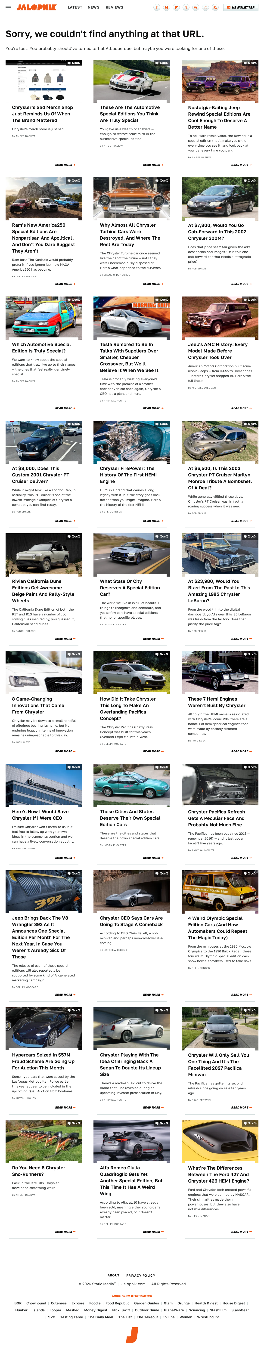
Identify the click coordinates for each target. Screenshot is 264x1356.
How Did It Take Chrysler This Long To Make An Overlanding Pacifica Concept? (128, 708)
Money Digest (95, 1310)
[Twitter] (186, 7)
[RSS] (215, 7)
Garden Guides (146, 1303)
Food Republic (117, 1303)
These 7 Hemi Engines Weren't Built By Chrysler (216, 702)
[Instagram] (205, 7)
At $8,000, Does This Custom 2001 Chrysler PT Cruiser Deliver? (40, 475)
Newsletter (241, 7)
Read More (63, 165)
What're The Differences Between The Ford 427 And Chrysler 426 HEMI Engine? (218, 1174)
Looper (55, 1310)
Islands (38, 1310)
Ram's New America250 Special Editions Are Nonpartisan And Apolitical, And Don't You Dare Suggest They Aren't (43, 238)
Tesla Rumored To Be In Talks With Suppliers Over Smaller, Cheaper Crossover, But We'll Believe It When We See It (129, 357)
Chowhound (36, 1303)
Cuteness (59, 1303)
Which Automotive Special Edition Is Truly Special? (41, 348)
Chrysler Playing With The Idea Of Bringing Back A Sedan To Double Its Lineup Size (130, 1064)
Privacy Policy (140, 1275)
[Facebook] (156, 7)
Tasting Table (71, 1317)
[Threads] (195, 7)
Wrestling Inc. (209, 1317)
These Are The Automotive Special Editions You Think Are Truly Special (130, 114)
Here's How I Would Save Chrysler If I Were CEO (40, 815)
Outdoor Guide (147, 1310)
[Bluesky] (166, 7)
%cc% (76, 63)
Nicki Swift (121, 1310)
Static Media (103, 1284)
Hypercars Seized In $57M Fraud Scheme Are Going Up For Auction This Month (43, 1061)
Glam (168, 1303)
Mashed (72, 1310)
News (93, 7)
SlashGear (240, 1310)
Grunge (183, 1303)
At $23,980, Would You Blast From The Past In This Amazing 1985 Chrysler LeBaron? (219, 590)
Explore (77, 1303)
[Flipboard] (176, 7)
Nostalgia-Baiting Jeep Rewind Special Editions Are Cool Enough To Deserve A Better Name (219, 117)
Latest (75, 7)
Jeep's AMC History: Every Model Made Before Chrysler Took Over (218, 351)
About (114, 1275)
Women (186, 1317)
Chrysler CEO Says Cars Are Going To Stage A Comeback (131, 921)
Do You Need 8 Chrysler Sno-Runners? (38, 1171)
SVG (51, 1317)
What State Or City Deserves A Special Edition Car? (130, 587)
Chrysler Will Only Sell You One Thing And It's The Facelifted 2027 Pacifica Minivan (218, 1064)
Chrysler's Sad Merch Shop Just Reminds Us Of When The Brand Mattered (42, 114)
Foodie (95, 1303)
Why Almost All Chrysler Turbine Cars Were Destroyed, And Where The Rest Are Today (130, 234)
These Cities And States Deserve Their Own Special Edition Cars (130, 818)
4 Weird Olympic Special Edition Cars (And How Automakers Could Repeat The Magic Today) (217, 927)
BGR (18, 1303)
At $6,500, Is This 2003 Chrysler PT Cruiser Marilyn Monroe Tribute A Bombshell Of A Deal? (220, 478)
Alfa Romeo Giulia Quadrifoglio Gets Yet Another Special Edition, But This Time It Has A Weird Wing (131, 1180)
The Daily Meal (100, 1317)
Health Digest (206, 1303)
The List (125, 1317)
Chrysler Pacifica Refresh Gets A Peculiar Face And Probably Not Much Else (216, 818)
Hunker (21, 1310)
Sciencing (197, 1310)
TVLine (169, 1317)
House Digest (234, 1303)
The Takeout (147, 1317)
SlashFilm (218, 1310)
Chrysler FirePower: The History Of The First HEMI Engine (128, 475)
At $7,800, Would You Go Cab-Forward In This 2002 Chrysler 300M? (217, 231)
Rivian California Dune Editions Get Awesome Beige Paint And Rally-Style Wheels (43, 590)
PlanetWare (174, 1310)
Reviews (115, 7)
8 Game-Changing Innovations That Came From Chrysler (38, 705)
